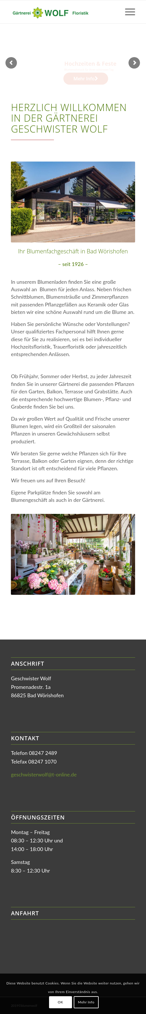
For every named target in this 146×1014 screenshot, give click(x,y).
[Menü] (127, 11)
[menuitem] (127, 11)
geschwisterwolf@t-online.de (44, 774)
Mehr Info (86, 1002)
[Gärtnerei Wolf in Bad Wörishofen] (60, 11)
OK (60, 1002)
